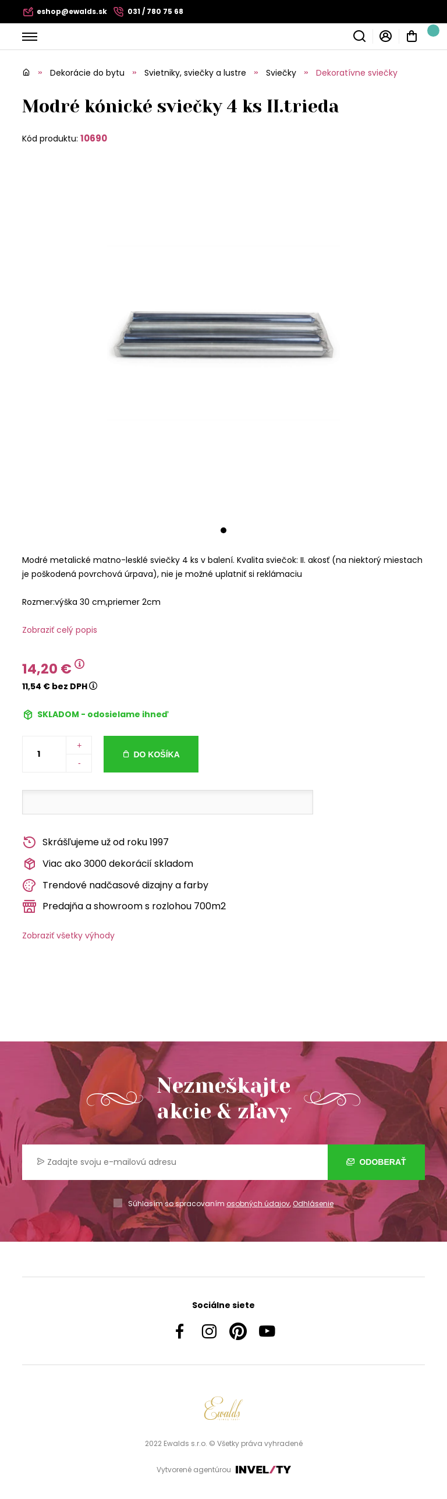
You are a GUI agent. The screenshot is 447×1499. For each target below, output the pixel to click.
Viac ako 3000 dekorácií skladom (107, 864)
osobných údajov (258, 1204)
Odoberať (376, 1162)
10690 (93, 138)
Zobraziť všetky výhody (68, 935)
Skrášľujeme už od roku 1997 (95, 842)
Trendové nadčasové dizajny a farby (115, 885)
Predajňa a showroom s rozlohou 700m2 (124, 906)
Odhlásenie (313, 1204)
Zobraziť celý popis (59, 630)
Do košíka (156, 754)
